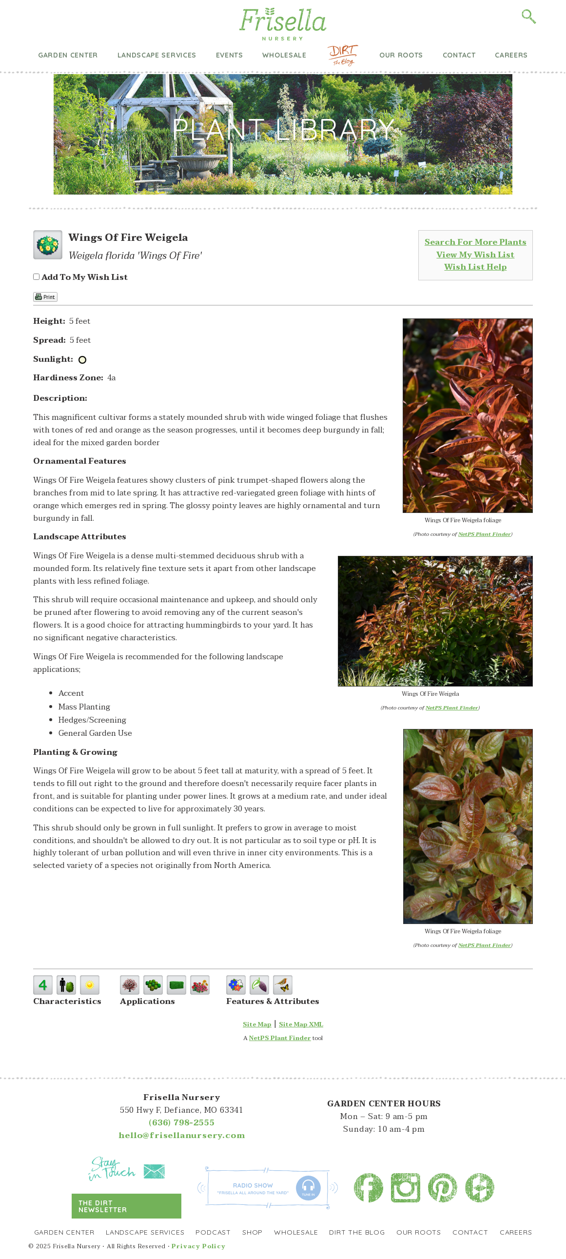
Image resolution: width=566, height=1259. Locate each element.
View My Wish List (475, 255)
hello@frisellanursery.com (181, 1135)
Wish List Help (475, 267)
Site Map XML (301, 1024)
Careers (511, 55)
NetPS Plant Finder (484, 534)
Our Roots (401, 55)
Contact (459, 55)
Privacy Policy (198, 1246)
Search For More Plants (476, 242)
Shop (252, 1232)
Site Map (257, 1024)
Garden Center (68, 55)
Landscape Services (157, 55)
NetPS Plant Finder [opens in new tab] (280, 1038)
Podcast (213, 1232)
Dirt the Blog (343, 55)
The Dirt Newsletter (103, 1206)
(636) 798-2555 (182, 1123)
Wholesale (284, 55)
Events (229, 55)
